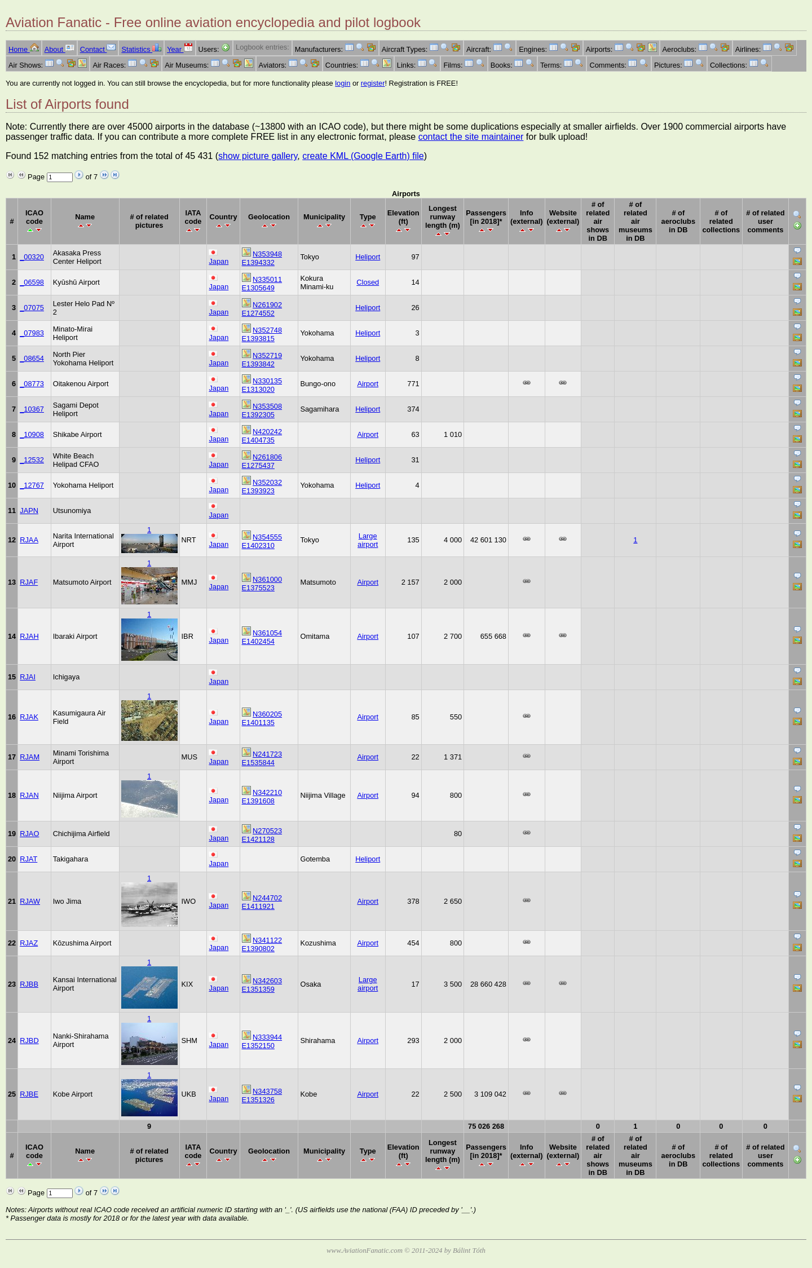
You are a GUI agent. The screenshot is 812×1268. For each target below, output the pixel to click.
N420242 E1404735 (262, 435)
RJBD (29, 1040)
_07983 (32, 333)
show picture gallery (257, 156)
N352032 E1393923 (262, 486)
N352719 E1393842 (262, 359)
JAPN (29, 510)
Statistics (141, 49)
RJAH (29, 636)
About (59, 49)
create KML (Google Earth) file (363, 156)
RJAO (29, 833)
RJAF (29, 582)
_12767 (32, 485)
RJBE (29, 1094)
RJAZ (29, 943)
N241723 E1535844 (262, 758)
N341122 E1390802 (262, 944)
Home (23, 49)
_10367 (32, 409)
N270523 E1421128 (262, 835)
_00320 (32, 257)
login (342, 83)
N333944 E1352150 (262, 1041)
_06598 (32, 282)
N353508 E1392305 (262, 410)
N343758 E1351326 (262, 1095)
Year (179, 49)
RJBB (29, 984)
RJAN (29, 795)
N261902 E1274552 (262, 309)
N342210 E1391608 (262, 796)
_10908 (32, 434)
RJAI (28, 677)
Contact (98, 49)
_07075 (32, 307)
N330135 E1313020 (262, 385)
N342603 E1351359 (262, 985)
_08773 (32, 383)
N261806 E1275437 (262, 461)
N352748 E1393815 (262, 334)
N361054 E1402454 (262, 637)
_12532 (32, 460)
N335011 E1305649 (262, 283)
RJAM (29, 757)
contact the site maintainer (471, 137)
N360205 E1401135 (262, 718)
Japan (218, 261)
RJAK (29, 717)
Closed (367, 282)
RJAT (28, 859)
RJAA (29, 540)
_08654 (32, 358)
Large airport (368, 540)
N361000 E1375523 (262, 583)
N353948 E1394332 (262, 258)
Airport (367, 383)
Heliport (367, 257)
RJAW (30, 901)
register (373, 83)
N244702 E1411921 (262, 902)
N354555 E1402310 (262, 541)
